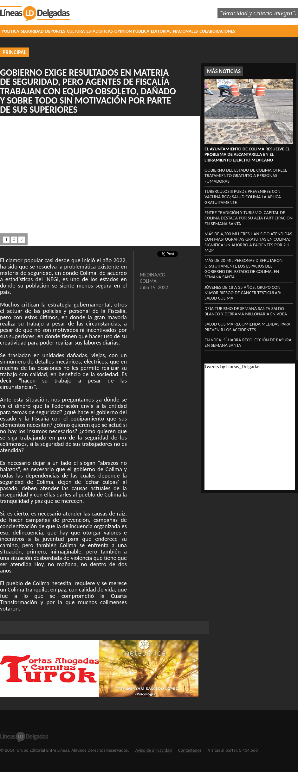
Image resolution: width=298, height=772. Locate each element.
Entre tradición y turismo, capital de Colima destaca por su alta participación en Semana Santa (248, 218)
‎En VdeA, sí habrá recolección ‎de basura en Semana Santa (248, 342)
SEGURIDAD (32, 31)
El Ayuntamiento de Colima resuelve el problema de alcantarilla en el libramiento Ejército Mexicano (247, 154)
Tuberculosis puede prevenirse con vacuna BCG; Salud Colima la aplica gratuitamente (242, 196)
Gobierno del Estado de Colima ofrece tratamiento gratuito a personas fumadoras (245, 175)
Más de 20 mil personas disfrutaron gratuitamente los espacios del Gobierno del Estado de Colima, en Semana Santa (243, 268)
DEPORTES (55, 31)
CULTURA (76, 31)
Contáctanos (190, 750)
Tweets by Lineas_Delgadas (232, 367)
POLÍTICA (10, 31)
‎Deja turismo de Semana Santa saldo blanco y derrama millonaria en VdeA (245, 311)
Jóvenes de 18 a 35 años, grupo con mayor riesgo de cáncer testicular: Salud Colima (242, 292)
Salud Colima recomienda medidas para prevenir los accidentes (247, 326)
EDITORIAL (161, 31)
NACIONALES (185, 31)
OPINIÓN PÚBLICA (131, 31)
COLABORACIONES (217, 31)
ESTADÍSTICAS (99, 31)
